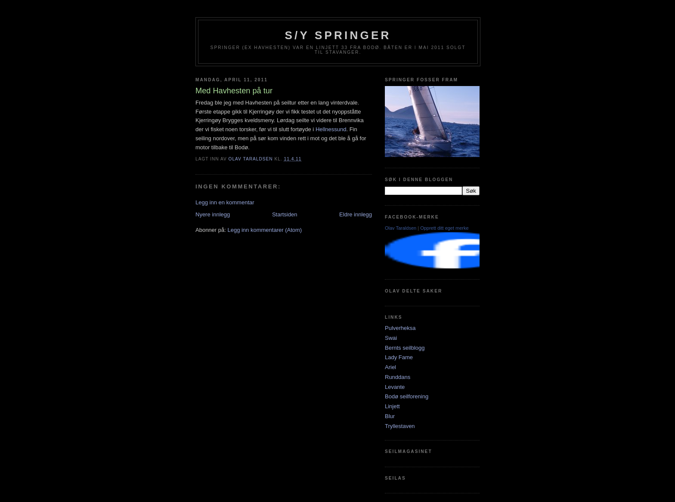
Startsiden (284, 214)
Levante (395, 387)
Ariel (390, 367)
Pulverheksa (400, 328)
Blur (390, 416)
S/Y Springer (338, 35)
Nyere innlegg (212, 214)
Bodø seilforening (406, 396)
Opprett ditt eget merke (444, 228)
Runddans (397, 377)
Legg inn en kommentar (224, 202)
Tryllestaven (400, 426)
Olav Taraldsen (400, 228)
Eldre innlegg (355, 214)
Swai (391, 338)
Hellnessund (331, 129)
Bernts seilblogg (405, 348)
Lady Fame (399, 357)
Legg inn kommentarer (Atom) (264, 230)
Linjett (392, 406)
